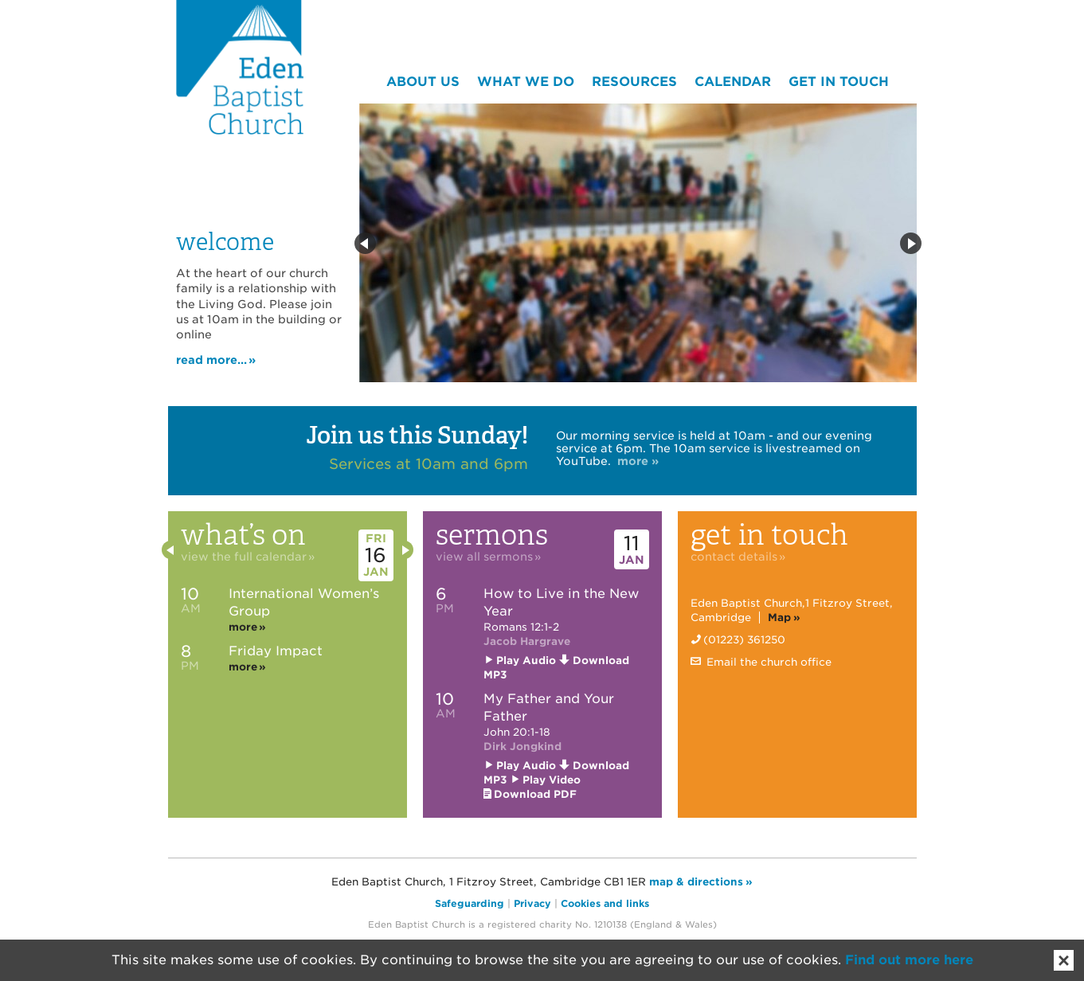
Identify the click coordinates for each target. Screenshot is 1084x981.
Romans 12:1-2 (521, 627)
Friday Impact (276, 651)
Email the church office (767, 662)
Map (779, 617)
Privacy (532, 903)
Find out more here (909, 959)
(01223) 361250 (744, 640)
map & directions (696, 882)
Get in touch (797, 539)
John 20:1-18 (516, 732)
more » (638, 461)
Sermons (524, 539)
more (243, 627)
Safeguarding (469, 903)
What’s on (269, 539)
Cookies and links (605, 903)
